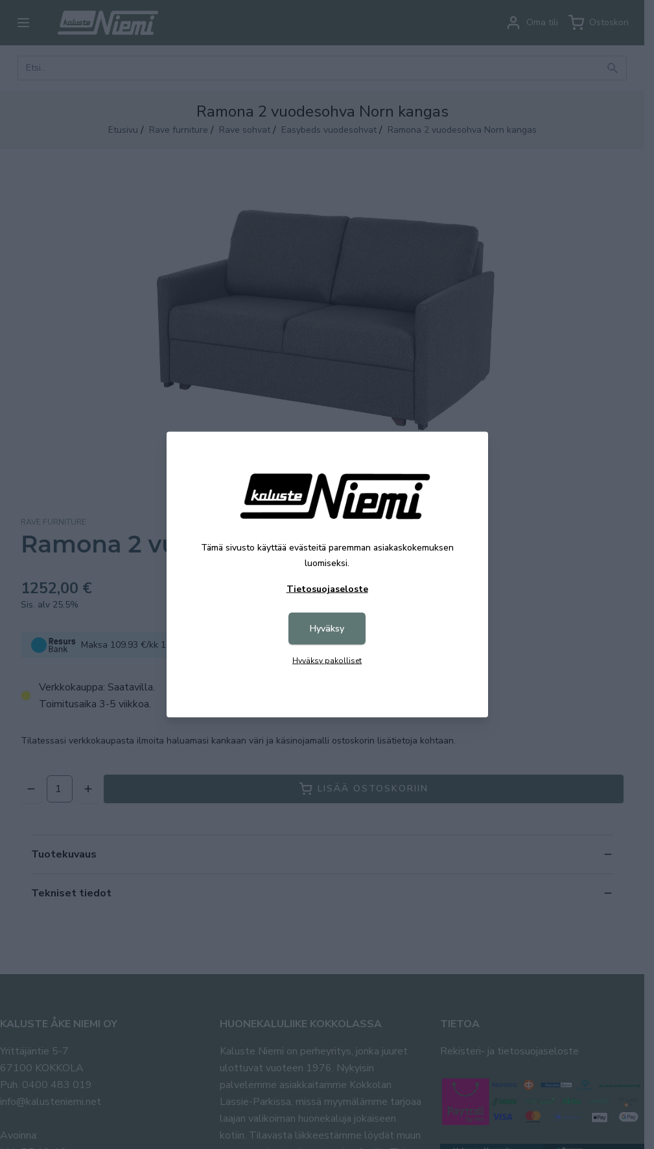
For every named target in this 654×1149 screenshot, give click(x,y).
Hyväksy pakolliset (327, 660)
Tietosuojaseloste (327, 589)
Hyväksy (327, 628)
